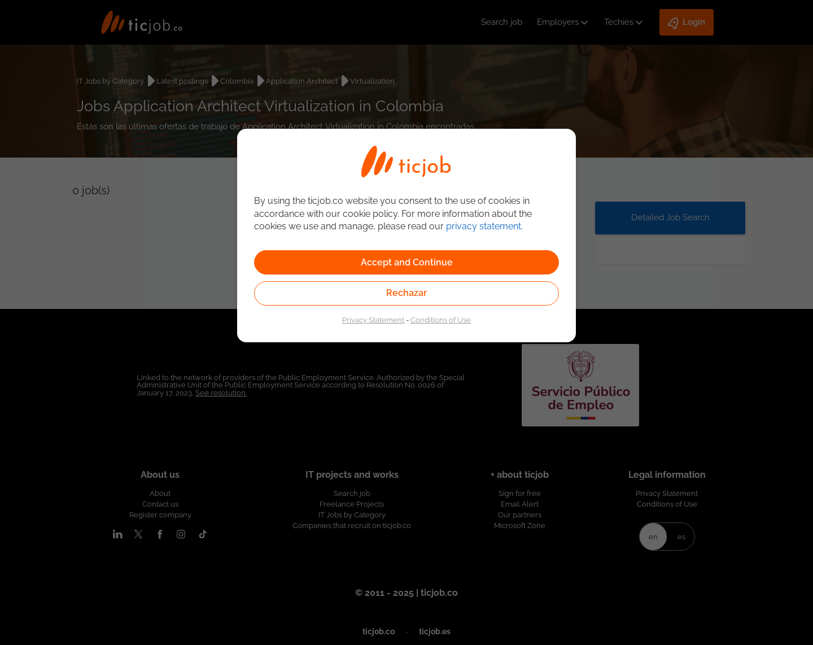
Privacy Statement (373, 319)
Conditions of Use (440, 319)
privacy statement (483, 226)
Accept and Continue (407, 262)
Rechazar (406, 292)
